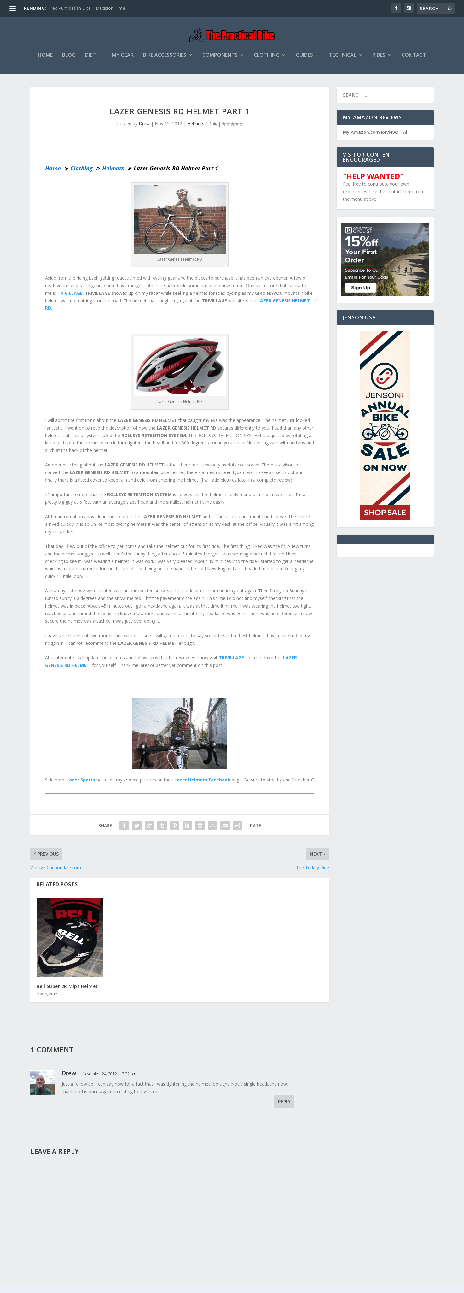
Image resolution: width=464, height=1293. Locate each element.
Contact (414, 59)
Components (220, 59)
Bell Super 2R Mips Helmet (67, 990)
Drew (144, 127)
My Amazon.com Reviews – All (376, 136)
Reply (284, 1105)
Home (45, 59)
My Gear (123, 59)
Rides (379, 59)
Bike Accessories (164, 59)
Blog (69, 59)
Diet (90, 59)
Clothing (267, 59)
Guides (304, 59)
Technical (342, 59)
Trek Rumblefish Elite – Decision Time (86, 8)
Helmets (195, 127)
